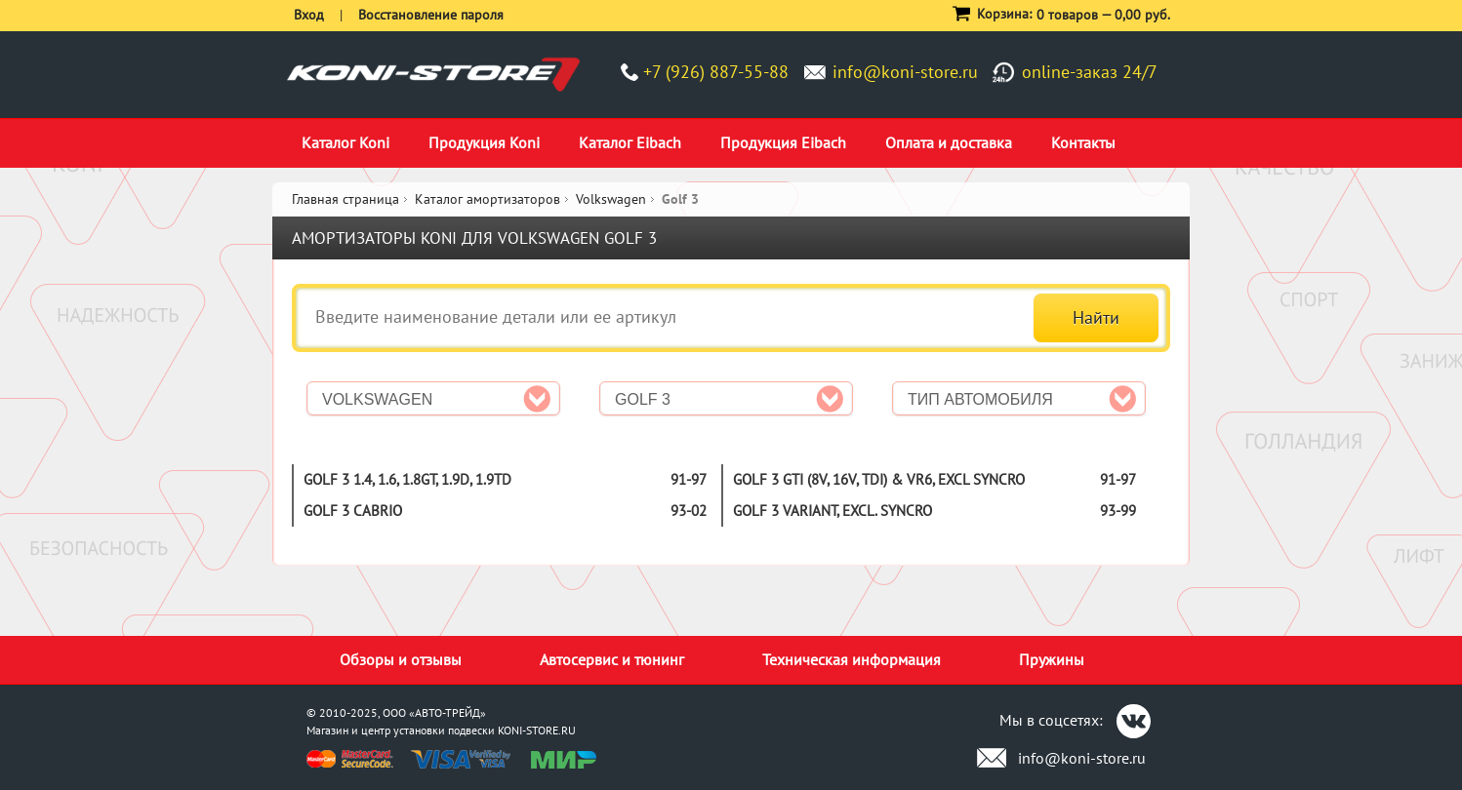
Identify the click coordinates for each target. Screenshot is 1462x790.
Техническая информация (851, 659)
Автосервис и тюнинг (612, 659)
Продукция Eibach (783, 142)
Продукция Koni (484, 142)
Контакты (1083, 142)
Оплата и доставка (948, 142)
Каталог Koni (345, 142)
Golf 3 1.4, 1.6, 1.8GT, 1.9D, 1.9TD (407, 479)
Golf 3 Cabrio (353, 510)
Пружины (1051, 659)
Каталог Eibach (630, 142)
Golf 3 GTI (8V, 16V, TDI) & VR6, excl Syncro (879, 479)
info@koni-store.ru (905, 71)
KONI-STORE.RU (537, 730)
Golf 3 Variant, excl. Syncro (832, 510)
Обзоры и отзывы (401, 659)
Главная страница (345, 199)
